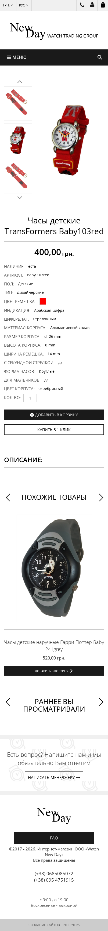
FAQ (54, 838)
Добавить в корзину (56, 414)
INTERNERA (71, 925)
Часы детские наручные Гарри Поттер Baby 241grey (54, 645)
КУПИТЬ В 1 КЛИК (54, 429)
